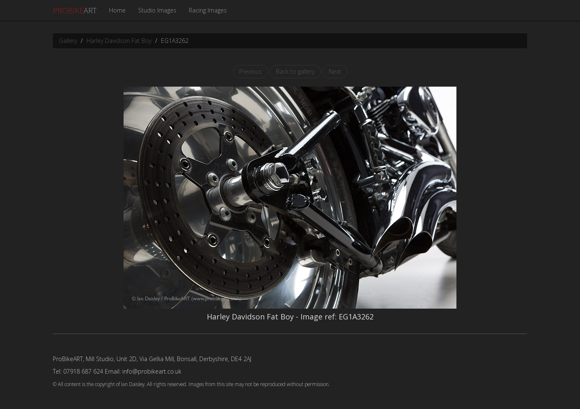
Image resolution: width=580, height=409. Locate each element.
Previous (250, 71)
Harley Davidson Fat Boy (119, 41)
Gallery (68, 41)
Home (117, 10)
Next (335, 71)
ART (75, 10)
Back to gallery (295, 71)
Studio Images (157, 10)
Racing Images (208, 10)
